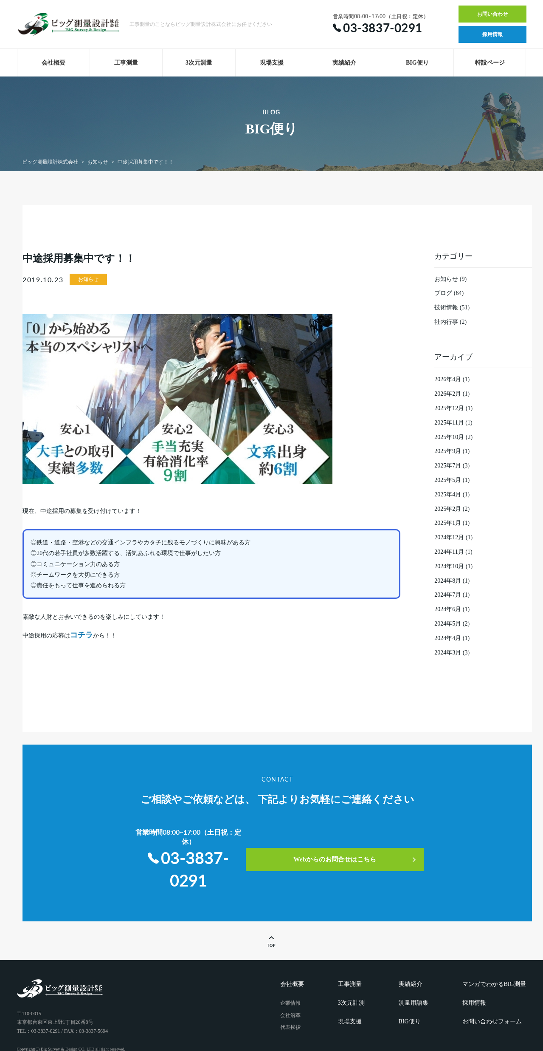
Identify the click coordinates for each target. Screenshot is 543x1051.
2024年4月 (447, 638)
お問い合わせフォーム (492, 997)
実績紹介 (344, 62)
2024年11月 (449, 552)
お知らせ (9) (450, 279)
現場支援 (272, 62)
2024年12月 (449, 537)
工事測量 (126, 62)
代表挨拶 (290, 1003)
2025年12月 (449, 408)
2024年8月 (447, 581)
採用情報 (492, 34)
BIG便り (417, 62)
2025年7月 (447, 465)
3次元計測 (351, 978)
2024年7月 (447, 595)
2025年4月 (447, 494)
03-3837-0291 (190, 848)
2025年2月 (447, 509)
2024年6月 (447, 609)
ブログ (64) (449, 293)
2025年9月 (447, 451)
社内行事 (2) (450, 322)
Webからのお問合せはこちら (360, 843)
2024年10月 (449, 566)
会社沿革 (290, 991)
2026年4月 (447, 379)
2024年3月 (447, 652)
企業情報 (290, 979)
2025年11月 (449, 422)
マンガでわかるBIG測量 (494, 960)
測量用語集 (413, 978)
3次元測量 (199, 62)
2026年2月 (447, 394)
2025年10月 (449, 437)
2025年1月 (447, 523)
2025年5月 (447, 480)
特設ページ (490, 62)
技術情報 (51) (452, 307)
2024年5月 (447, 623)
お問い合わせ (492, 14)
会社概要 (53, 62)
